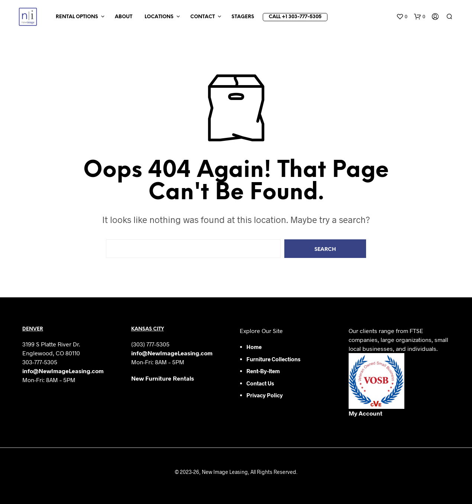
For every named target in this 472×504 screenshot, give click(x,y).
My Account (365, 413)
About (123, 16)
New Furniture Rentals (162, 378)
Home (254, 346)
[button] (401, 16)
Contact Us (260, 383)
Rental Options (77, 16)
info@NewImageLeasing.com (63, 370)
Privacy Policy (264, 395)
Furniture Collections (273, 359)
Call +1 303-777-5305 (295, 16)
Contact (202, 16)
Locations (159, 16)
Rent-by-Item (263, 371)
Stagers (243, 16)
